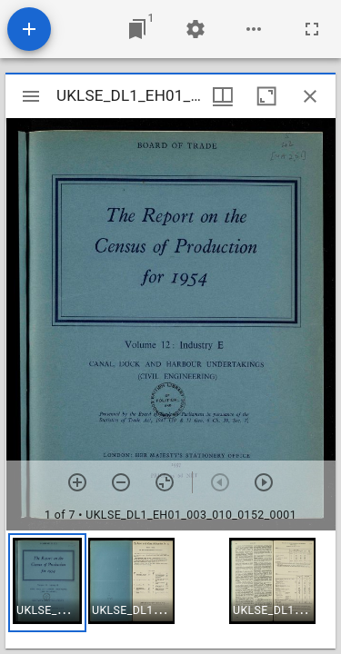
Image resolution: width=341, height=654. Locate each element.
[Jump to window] (137, 29)
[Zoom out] (121, 482)
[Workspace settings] (195, 29)
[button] (47, 583)
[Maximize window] (266, 96)
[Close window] (310, 96)
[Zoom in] (77, 482)
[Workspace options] (254, 29)
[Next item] (264, 482)
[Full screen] (312, 29)
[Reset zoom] (164, 482)
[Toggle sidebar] (31, 96)
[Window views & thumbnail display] (223, 96)
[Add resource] (29, 29)
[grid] (170, 589)
